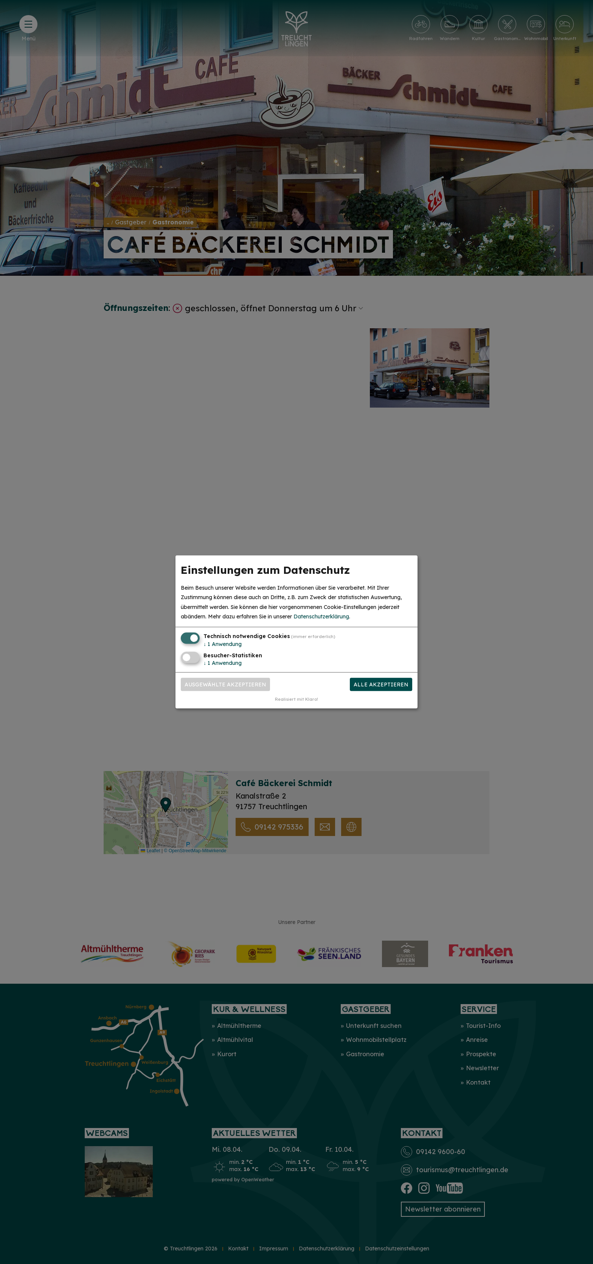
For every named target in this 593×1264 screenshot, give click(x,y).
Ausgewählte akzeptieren (225, 684)
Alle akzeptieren (381, 684)
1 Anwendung (222, 644)
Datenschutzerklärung (321, 616)
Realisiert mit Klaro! (296, 699)
